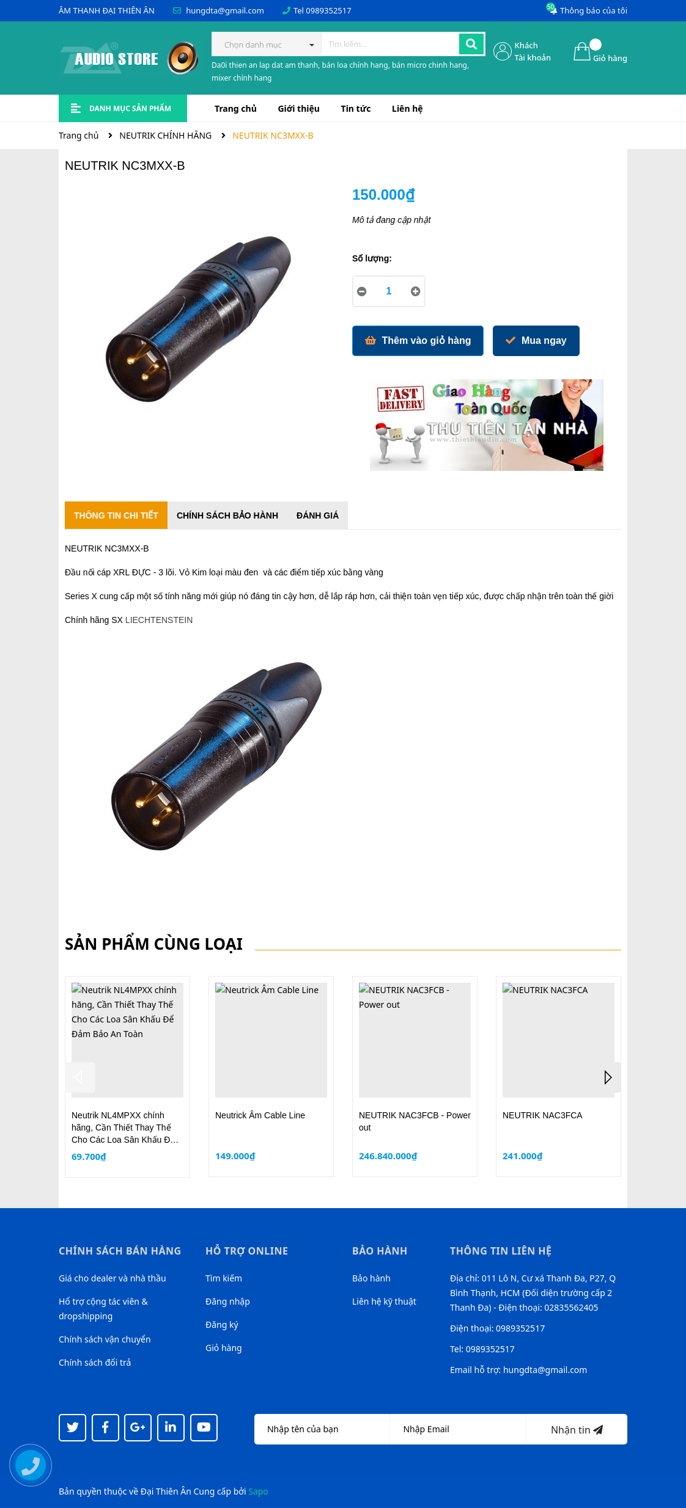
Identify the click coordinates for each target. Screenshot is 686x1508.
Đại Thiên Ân (166, 1491)
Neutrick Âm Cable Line (260, 1115)
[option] (127, 1076)
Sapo (258, 1491)
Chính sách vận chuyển (105, 1339)
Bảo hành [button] (380, 1251)
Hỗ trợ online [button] (246, 1251)
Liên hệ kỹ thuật (384, 1301)
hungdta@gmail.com (225, 10)
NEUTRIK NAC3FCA (543, 1115)
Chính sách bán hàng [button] (120, 1251)
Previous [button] (80, 1077)
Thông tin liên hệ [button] (501, 1251)
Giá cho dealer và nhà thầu (112, 1278)
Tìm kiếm (223, 1278)
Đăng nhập (227, 1301)
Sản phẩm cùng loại (154, 944)
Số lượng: (372, 258)
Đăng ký (221, 1324)
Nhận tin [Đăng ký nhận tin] (577, 1430)
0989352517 (328, 10)
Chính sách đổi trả (95, 1362)
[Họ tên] (322, 1429)
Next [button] (606, 1077)
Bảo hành (371, 1278)
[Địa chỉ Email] (458, 1429)
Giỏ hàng (223, 1347)
